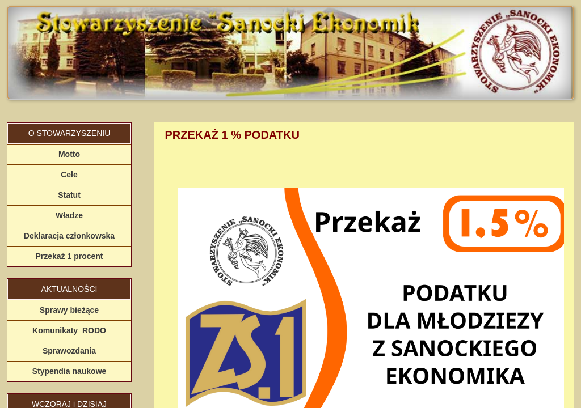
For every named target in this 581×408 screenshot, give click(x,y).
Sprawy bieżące (69, 309)
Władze (69, 215)
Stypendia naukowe (69, 371)
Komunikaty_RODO (69, 330)
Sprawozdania (69, 350)
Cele (69, 174)
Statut (69, 194)
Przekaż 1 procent (69, 256)
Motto (69, 154)
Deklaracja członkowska (69, 235)
